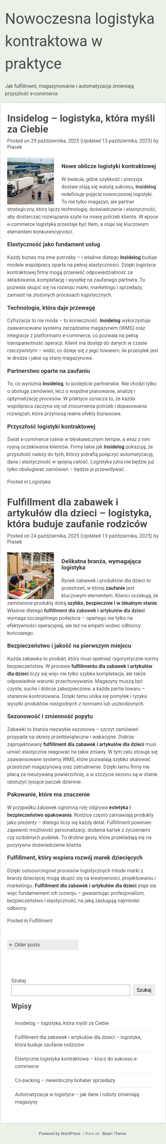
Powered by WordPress (60, 1133)
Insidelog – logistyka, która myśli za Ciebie (81, 123)
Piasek (14, 147)
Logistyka (40, 482)
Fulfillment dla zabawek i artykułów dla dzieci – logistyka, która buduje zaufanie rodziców (79, 513)
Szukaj (18, 981)
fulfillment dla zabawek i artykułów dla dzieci (94, 611)
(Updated (91, 141)
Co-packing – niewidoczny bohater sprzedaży (65, 1080)
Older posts (24, 945)
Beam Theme (114, 1133)
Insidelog (145, 187)
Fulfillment (41, 921)
